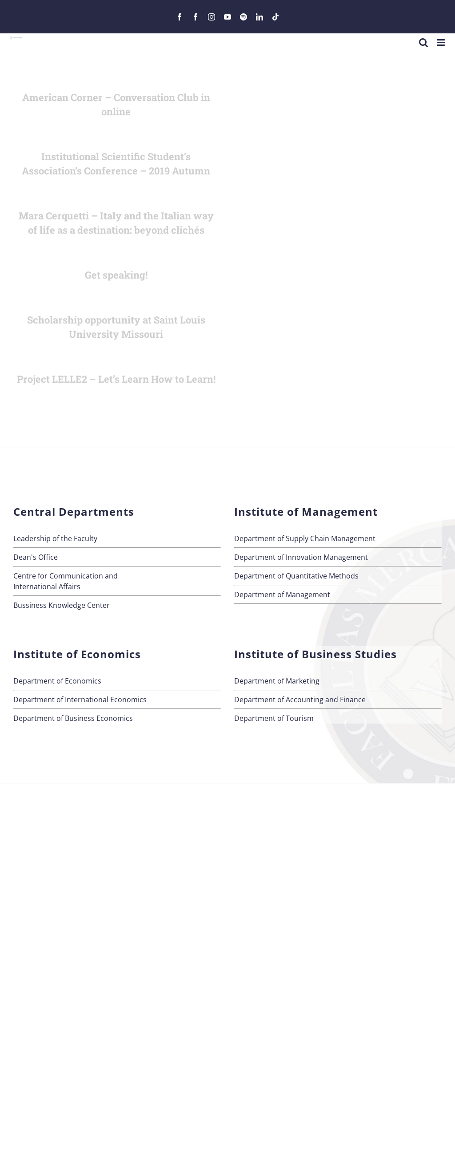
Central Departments (73, 511)
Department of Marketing (276, 681)
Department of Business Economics (73, 718)
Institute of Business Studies (315, 654)
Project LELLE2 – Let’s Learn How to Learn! (116, 378)
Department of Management (282, 594)
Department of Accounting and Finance (300, 699)
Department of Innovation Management (301, 557)
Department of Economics (57, 681)
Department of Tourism (274, 718)
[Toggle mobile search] (423, 42)
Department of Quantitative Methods (296, 576)
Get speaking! (116, 274)
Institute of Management (306, 511)
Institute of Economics (77, 654)
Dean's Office (35, 557)
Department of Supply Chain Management (304, 538)
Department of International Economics (80, 699)
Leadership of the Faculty (55, 538)
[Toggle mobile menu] (441, 42)
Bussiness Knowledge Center (61, 605)
